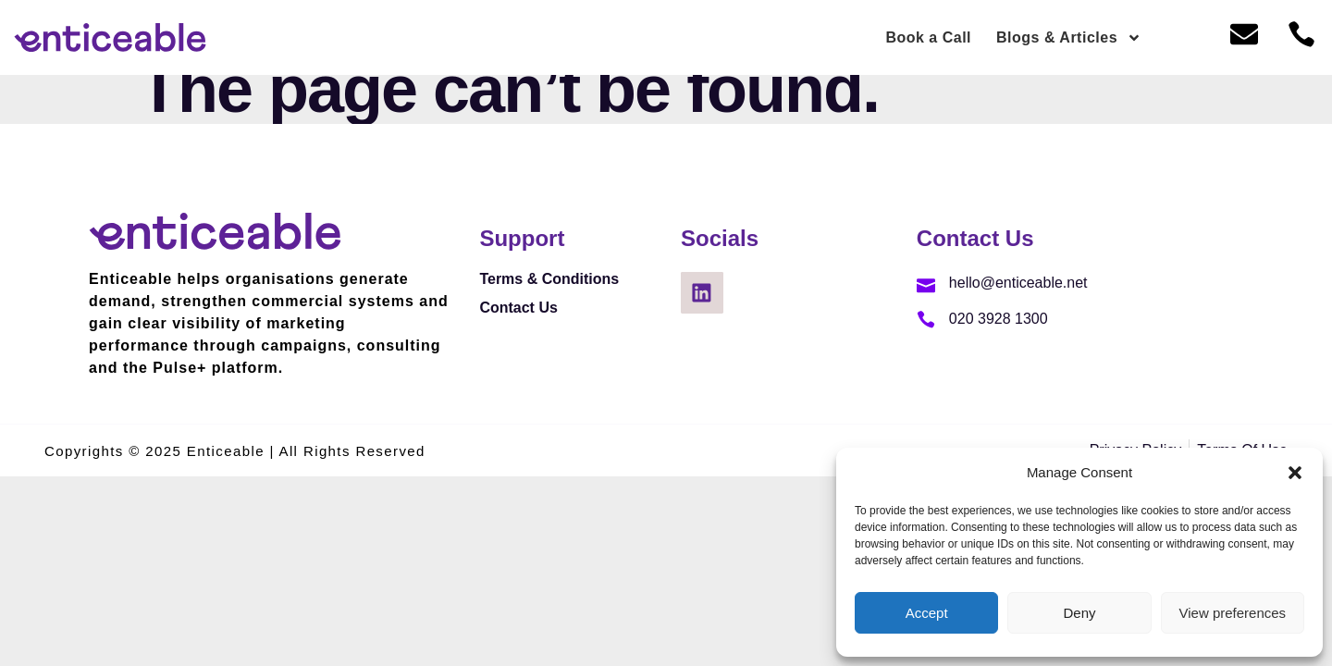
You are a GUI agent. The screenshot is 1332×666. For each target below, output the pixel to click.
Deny (1079, 613)
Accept (927, 613)
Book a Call (928, 37)
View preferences (1233, 613)
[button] (1295, 472)
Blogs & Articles (1068, 38)
